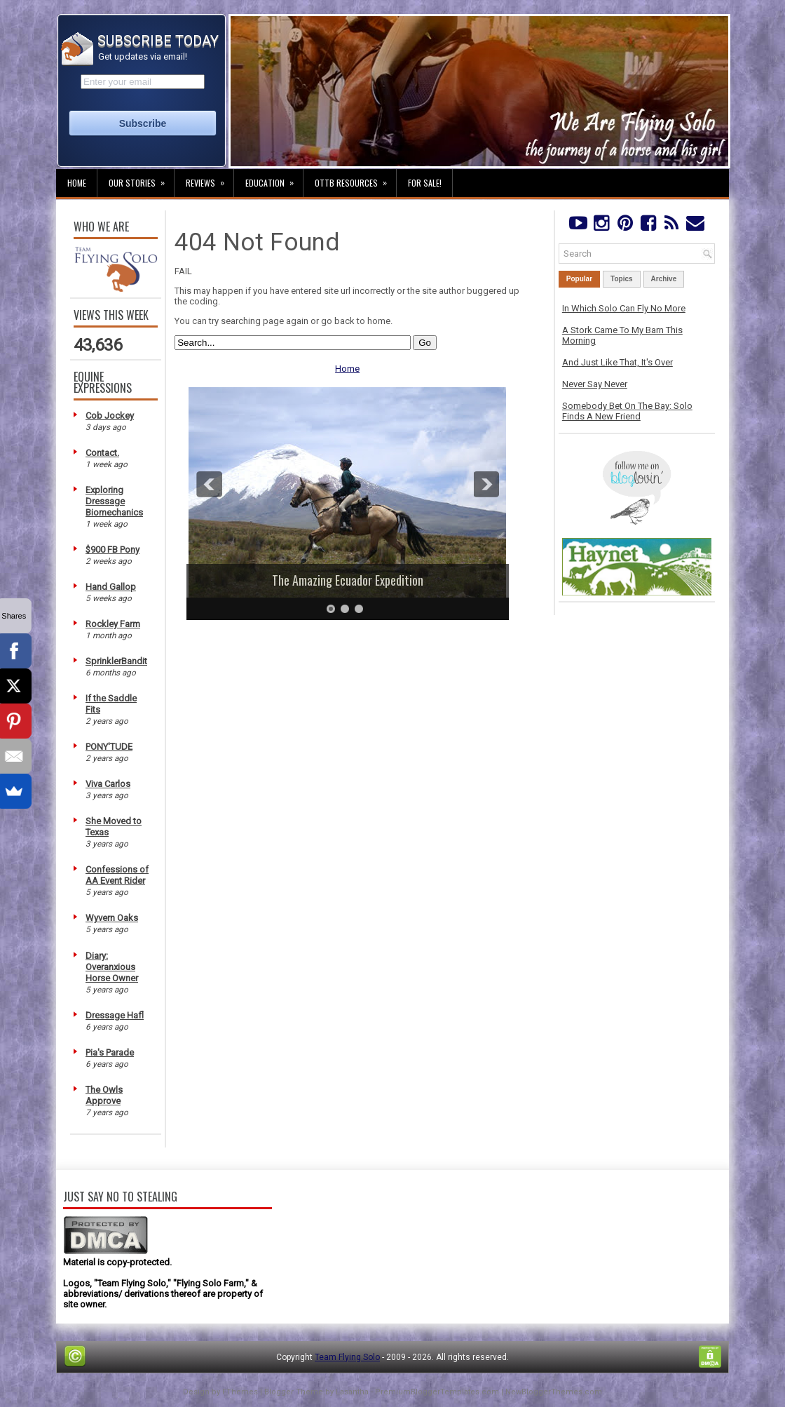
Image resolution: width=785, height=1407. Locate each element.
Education (274, 179)
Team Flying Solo (347, 1357)
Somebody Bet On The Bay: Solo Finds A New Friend (627, 411)
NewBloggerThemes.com (553, 1391)
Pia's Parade (110, 1052)
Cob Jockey (110, 415)
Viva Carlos (108, 784)
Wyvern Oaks (112, 918)
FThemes (240, 1391)
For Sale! (425, 183)
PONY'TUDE (109, 746)
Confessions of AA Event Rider (117, 875)
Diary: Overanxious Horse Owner (112, 966)
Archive (664, 279)
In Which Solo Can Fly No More (623, 308)
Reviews (209, 179)
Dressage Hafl (115, 1015)
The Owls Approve (104, 1095)
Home (76, 183)
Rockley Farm (113, 624)
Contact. (102, 452)
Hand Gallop (111, 586)
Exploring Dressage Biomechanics (114, 501)
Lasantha (352, 1391)
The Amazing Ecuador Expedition (347, 580)
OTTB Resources (355, 179)
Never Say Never (594, 384)
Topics (621, 279)
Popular (579, 279)
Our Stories (141, 179)
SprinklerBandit (116, 661)
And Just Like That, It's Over (617, 362)
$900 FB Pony (112, 549)
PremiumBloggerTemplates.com (437, 1391)
